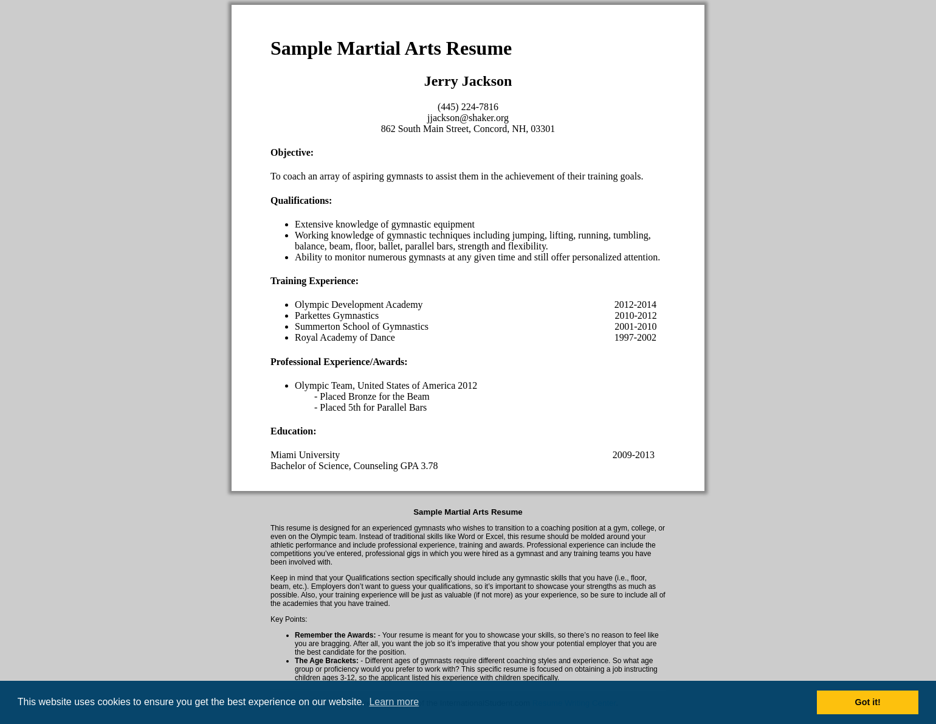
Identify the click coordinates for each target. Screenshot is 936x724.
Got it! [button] (868, 702)
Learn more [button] (394, 702)
